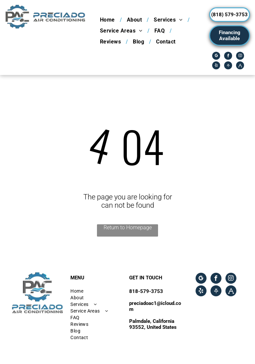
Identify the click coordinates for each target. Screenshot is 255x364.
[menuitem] (108, 19)
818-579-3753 (146, 291)
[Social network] (228, 66)
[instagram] (240, 56)
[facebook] (228, 56)
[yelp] (216, 66)
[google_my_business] (216, 56)
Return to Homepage (128, 227)
